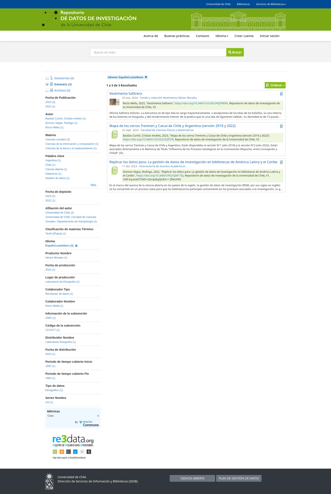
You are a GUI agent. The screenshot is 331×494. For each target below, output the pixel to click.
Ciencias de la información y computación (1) (71, 143)
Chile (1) (50, 164)
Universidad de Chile (218, 4)
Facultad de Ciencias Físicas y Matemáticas (167, 130)
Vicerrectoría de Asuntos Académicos (162, 166)
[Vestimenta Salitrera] (114, 102)
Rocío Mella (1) (54, 127)
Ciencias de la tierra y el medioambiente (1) (71, 148)
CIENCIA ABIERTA (192, 478)
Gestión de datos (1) (57, 178)
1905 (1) (50, 366)
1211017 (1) (52, 329)
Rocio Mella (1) (54, 305)
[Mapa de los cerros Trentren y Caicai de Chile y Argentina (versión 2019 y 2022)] (114, 134)
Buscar (234, 52)
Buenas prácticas (177, 36)
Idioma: (127, 77)
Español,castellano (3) (61, 245)
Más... (95, 185)
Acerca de (151, 36)
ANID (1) (50, 317)
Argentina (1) (53, 160)
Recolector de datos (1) (59, 293)
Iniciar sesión (269, 36)
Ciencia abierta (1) (56, 169)
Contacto (202, 36)
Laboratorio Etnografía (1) (60, 342)
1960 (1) (50, 378)
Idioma (222, 36)
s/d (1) (49, 402)
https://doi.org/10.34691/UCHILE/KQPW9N (201, 103)
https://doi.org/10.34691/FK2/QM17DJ (160, 175)
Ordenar (275, 85)
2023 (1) (50, 269)
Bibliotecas (243, 4)
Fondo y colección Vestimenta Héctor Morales (168, 98)
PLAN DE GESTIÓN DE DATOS (239, 478)
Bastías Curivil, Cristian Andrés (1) (65, 118)
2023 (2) (50, 102)
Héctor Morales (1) (56, 257)
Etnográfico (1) (54, 390)
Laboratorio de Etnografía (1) (62, 281)
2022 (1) (50, 106)
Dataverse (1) (53, 173)
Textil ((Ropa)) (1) (55, 233)
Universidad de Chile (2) (59, 212)
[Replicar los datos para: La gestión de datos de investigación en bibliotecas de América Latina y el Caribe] (114, 170)
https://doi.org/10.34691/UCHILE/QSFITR (148, 139)
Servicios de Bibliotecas (271, 4)
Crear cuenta (244, 36)
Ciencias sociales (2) (57, 139)
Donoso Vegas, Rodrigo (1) (61, 123)
